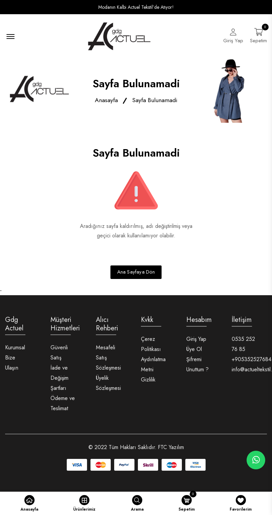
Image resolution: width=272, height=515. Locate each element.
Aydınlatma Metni (153, 366)
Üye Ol (194, 351)
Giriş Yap (196, 341)
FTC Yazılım (171, 449)
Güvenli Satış (59, 355)
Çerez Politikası (151, 346)
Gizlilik (148, 381)
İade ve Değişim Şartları (59, 380)
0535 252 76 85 (243, 346)
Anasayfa (106, 102)
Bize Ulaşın (11, 365)
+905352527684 (251, 361)
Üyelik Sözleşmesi (108, 385)
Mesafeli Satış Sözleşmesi (108, 360)
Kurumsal (15, 349)
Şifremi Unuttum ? (197, 366)
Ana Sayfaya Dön (136, 274)
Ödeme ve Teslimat (62, 405)
